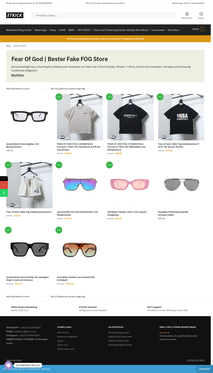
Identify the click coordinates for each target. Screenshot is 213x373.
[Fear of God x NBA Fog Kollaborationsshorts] (29, 192)
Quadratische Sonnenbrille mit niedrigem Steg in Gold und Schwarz (27, 286)
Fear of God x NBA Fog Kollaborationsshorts (28, 219)
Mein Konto (187, 15)
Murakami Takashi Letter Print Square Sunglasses (127, 220)
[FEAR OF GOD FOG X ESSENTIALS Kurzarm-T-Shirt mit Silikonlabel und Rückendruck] (130, 124)
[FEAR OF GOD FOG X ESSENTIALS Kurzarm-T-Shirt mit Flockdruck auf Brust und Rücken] (80, 124)
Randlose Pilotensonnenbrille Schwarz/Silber (173, 220)
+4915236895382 (30, 334)
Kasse (201, 15)
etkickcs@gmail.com (25, 338)
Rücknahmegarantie (118, 339)
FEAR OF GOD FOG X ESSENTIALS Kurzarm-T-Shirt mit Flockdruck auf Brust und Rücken (78, 154)
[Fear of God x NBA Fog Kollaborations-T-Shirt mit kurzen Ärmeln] (181, 124)
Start (8, 53)
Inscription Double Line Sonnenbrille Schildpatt (76, 286)
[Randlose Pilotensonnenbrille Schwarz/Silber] (181, 192)
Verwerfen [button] (204, 368)
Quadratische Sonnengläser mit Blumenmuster (22, 153)
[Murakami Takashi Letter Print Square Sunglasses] (130, 192)
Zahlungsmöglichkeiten (120, 352)
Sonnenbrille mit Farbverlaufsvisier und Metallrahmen (77, 220)
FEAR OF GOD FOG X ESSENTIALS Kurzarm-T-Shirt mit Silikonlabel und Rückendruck (126, 154)
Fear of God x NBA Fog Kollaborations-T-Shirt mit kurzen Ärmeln (179, 153)
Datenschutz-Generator (120, 343)
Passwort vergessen (67, 343)
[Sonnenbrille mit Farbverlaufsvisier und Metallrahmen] (80, 192)
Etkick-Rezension (66, 356)
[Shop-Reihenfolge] (26, 96)
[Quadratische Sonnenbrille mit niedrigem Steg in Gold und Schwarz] (29, 258)
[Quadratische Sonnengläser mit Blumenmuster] (29, 124)
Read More (17, 82)
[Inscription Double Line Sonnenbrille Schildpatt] (80, 258)
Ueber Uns (62, 352)
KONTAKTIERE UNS (118, 348)
